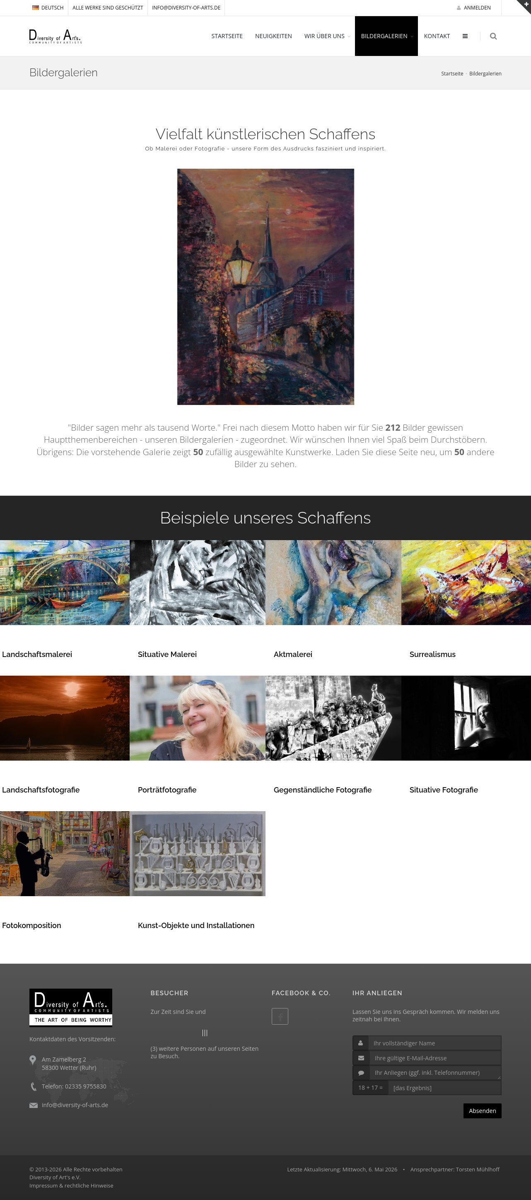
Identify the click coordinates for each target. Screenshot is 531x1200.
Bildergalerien (485, 73)
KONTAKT (437, 36)
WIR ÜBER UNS (324, 36)
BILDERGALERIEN (384, 36)
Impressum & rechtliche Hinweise (71, 1185)
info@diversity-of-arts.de (186, 7)
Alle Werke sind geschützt (107, 7)
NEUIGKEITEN (274, 36)
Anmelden (474, 7)
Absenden (482, 1111)
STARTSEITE (227, 36)
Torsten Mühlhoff (478, 1169)
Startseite (452, 73)
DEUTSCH (48, 7)
